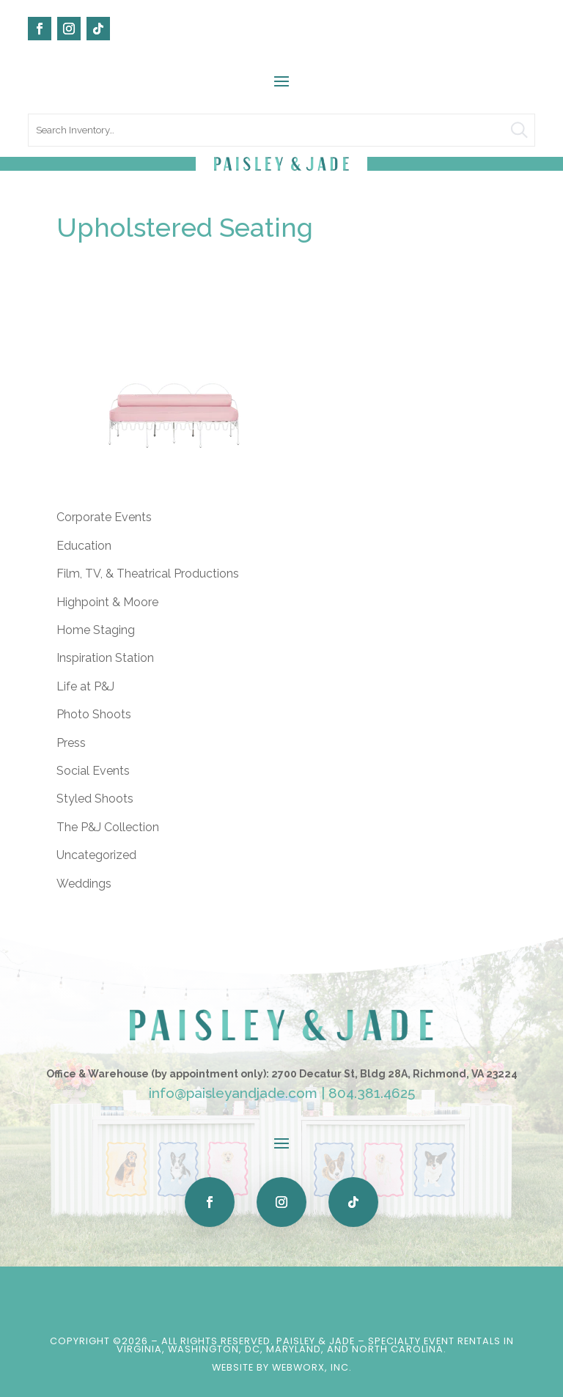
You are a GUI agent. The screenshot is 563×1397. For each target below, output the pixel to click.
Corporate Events (104, 517)
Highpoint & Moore (107, 602)
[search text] (281, 130)
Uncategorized (96, 855)
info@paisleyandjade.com (233, 1093)
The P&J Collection (107, 827)
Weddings (83, 884)
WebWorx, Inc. (312, 1367)
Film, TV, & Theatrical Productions (147, 573)
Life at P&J (85, 686)
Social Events (93, 771)
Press (71, 743)
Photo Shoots (93, 714)
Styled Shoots (94, 799)
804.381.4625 (371, 1093)
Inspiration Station (105, 658)
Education (83, 546)
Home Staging (95, 630)
